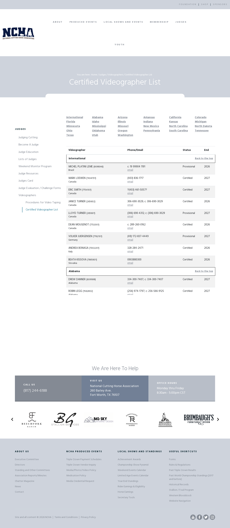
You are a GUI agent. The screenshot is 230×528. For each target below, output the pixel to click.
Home (94, 75)
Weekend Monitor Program (35, 166)
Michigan (200, 122)
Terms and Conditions (66, 517)
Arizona (122, 117)
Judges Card (26, 181)
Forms (172, 459)
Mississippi (99, 126)
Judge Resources (28, 173)
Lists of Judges (28, 159)
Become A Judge (29, 144)
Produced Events (83, 22)
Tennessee (202, 131)
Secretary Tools (126, 497)
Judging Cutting (28, 137)
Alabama (97, 117)
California (175, 117)
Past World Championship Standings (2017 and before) (191, 477)
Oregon (122, 131)
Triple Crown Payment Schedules (83, 459)
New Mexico (151, 126)
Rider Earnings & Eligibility (131, 487)
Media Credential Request (80, 481)
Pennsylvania (151, 131)
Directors (20, 465)
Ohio (69, 131)
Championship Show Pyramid (133, 465)
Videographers (115, 75)
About (58, 22)
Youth (120, 45)
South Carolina (178, 131)
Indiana (148, 122)
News (18, 487)
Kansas (173, 122)
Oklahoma (98, 131)
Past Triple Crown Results (182, 470)
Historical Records (178, 485)
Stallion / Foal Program (181, 490)
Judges (181, 22)
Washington (125, 135)
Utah (95, 135)
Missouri (123, 126)
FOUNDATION (187, 4)
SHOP (204, 4)
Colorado (200, 117)
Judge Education (28, 152)
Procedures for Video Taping (43, 202)
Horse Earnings (125, 492)
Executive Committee (27, 459)
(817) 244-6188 (35, 390)
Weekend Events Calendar (132, 470)
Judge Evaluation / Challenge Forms (40, 188)
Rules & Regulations (179, 465)
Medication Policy (76, 476)
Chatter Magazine (24, 481)
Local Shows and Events (123, 22)
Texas (70, 135)
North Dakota (203, 126)
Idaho (95, 122)
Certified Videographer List (42, 209)
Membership (159, 22)
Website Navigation (180, 501)
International (74, 117)
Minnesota (73, 126)
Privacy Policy (88, 517)
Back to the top (204, 158)
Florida (70, 122)
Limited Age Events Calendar (133, 476)
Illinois (122, 122)
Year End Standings (128, 481)
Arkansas (149, 117)
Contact (19, 492)
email (130, 170)
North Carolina (178, 126)
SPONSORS (220, 4)
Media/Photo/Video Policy (81, 470)
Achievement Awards (129, 459)
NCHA (48, 517)
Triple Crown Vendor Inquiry (81, 465)
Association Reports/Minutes (30, 476)
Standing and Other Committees (32, 470)
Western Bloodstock (180, 496)
